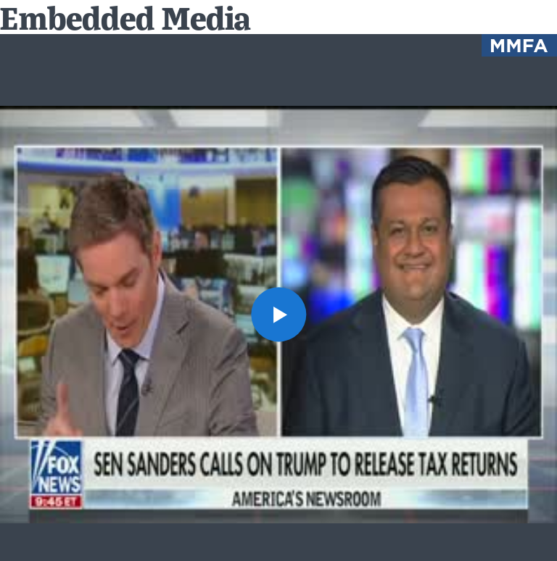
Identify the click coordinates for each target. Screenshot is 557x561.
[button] (278, 314)
